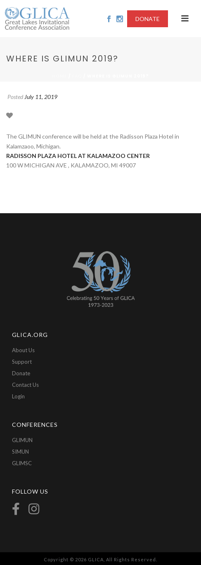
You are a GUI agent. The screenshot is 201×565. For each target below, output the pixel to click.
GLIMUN (22, 440)
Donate (21, 373)
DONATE (147, 18)
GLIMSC (22, 463)
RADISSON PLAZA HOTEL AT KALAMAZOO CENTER (78, 155)
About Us (23, 350)
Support (22, 361)
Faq (77, 75)
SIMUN (20, 451)
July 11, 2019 (40, 96)
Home (59, 75)
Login (18, 396)
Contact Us (25, 384)
